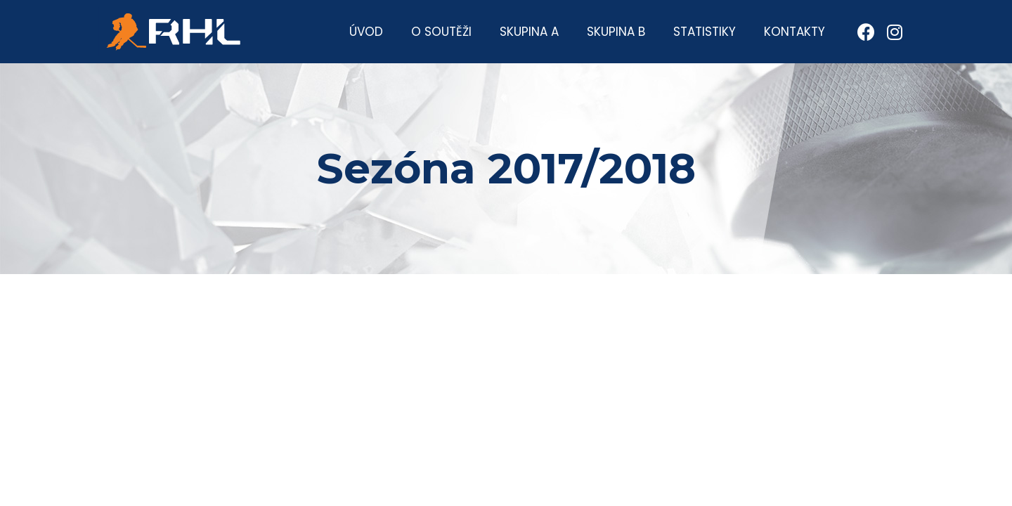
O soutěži (441, 31)
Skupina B (616, 31)
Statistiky (704, 31)
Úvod (366, 31)
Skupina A (529, 31)
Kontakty (794, 31)
